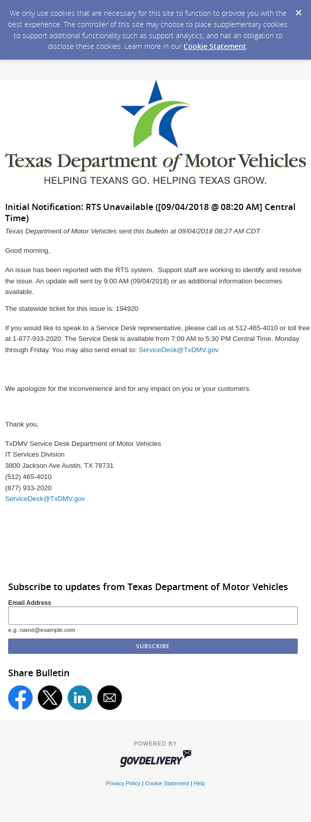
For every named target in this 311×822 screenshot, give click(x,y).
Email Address (29, 602)
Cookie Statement (215, 46)
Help (199, 783)
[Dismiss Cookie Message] (298, 9)
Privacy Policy (123, 783)
